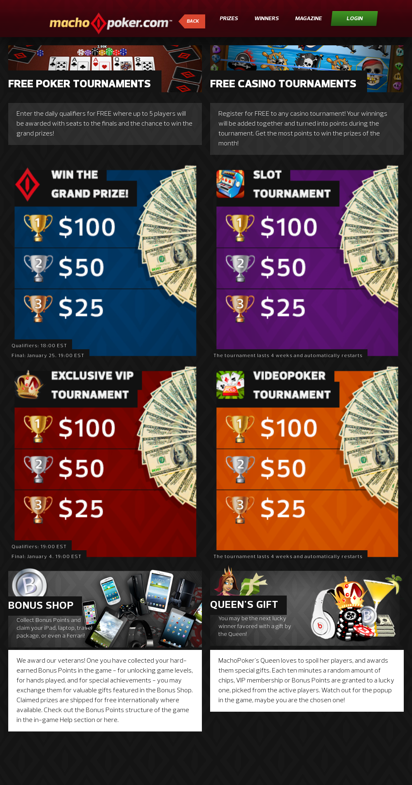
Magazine (308, 19)
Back (193, 21)
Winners (266, 19)
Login (354, 19)
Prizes (229, 19)
